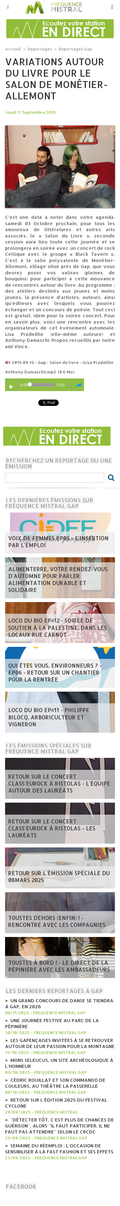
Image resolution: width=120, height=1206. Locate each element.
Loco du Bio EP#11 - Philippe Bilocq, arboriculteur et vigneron (48, 717)
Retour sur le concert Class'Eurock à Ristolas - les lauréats (51, 828)
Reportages (40, 48)
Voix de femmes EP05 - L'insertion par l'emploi (58, 541)
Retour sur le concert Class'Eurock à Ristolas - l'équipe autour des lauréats (59, 783)
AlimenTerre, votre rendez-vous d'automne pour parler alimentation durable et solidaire (58, 579)
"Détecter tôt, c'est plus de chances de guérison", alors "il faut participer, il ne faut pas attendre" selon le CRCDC (59, 1126)
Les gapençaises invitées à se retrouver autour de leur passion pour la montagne (60, 1043)
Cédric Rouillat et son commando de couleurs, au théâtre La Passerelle (55, 1083)
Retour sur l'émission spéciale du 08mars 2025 (59, 876)
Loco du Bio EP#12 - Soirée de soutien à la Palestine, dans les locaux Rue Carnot (57, 627)
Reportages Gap (75, 48)
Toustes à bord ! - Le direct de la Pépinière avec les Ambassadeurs (59, 966)
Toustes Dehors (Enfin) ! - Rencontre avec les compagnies (56, 921)
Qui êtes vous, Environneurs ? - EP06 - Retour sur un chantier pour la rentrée (55, 672)
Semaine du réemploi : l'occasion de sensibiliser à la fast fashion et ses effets (59, 1149)
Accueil (13, 48)
